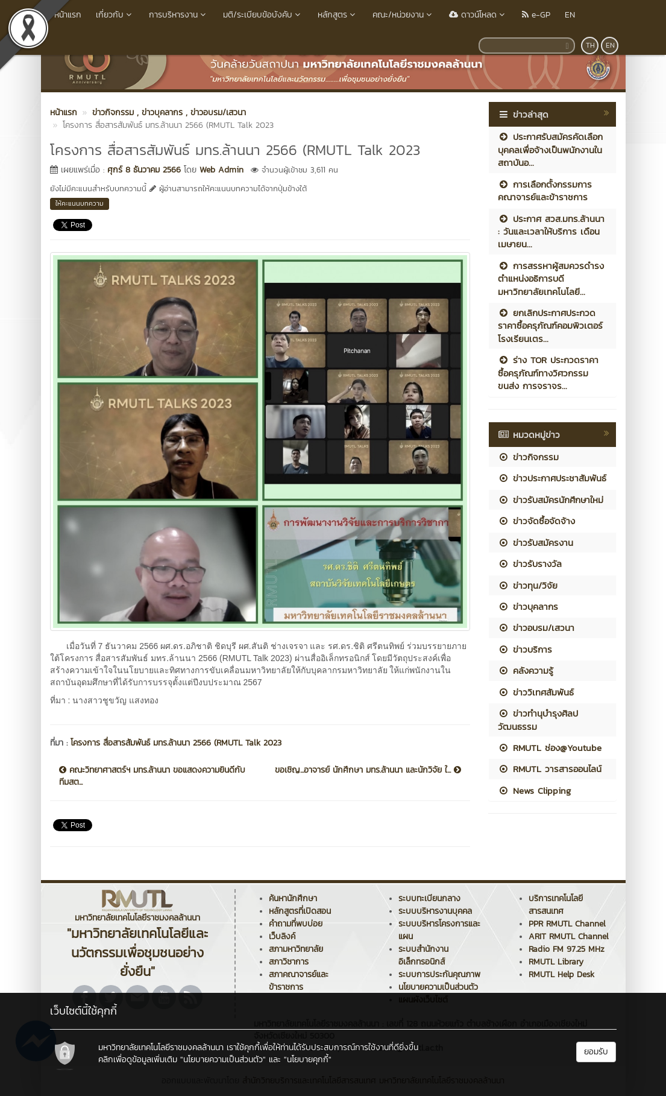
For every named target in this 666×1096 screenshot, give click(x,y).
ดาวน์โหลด (478, 14)
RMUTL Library (556, 961)
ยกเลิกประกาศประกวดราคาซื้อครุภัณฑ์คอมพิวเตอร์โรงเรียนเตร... (550, 326)
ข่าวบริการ (525, 649)
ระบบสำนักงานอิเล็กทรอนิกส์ (423, 955)
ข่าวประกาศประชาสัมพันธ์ (552, 478)
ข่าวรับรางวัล (530, 564)
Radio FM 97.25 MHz (567, 949)
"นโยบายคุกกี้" (307, 1059)
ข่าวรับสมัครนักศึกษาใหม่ (550, 500)
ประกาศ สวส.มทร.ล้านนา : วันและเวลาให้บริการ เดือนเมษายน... (551, 232)
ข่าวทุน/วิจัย (528, 585)
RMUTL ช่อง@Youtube (550, 748)
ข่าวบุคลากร (528, 606)
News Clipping (534, 790)
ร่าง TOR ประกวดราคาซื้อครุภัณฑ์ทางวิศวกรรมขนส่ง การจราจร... (548, 373)
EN (570, 14)
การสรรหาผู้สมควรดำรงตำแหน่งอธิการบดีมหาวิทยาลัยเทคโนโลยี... (551, 279)
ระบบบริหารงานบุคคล (435, 911)
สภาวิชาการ (289, 961)
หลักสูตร (338, 14)
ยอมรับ (596, 1051)
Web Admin (221, 169)
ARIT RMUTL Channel (569, 936)
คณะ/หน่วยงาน (403, 14)
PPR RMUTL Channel (567, 923)
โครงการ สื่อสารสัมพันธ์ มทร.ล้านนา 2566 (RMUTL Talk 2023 (176, 742)
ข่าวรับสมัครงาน (535, 543)
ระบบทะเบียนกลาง (429, 898)
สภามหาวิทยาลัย (296, 949)
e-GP (536, 14)
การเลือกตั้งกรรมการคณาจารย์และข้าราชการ (545, 190)
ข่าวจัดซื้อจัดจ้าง (536, 521)
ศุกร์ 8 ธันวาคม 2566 (144, 169)
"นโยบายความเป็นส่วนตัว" (223, 1059)
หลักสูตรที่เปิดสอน (300, 911)
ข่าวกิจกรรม (528, 457)
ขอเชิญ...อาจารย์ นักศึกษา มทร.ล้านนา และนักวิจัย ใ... (368, 770)
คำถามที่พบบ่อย (295, 923)
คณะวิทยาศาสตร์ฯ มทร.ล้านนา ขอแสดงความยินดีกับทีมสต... (152, 776)
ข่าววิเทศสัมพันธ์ (536, 692)
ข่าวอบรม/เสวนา (536, 628)
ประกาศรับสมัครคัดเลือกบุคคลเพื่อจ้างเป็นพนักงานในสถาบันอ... (550, 149)
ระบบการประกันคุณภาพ (439, 974)
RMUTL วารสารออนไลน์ (550, 769)
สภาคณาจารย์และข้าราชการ (298, 980)
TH (590, 45)
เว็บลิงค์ (282, 936)
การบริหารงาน (179, 14)
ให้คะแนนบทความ (79, 203)
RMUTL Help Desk (561, 974)
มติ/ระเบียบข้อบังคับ (263, 14)
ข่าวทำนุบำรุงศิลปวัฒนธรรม (538, 719)
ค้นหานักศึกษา (293, 898)
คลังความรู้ (525, 670)
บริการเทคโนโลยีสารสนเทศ (556, 904)
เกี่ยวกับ (115, 14)
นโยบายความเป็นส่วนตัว (438, 987)
